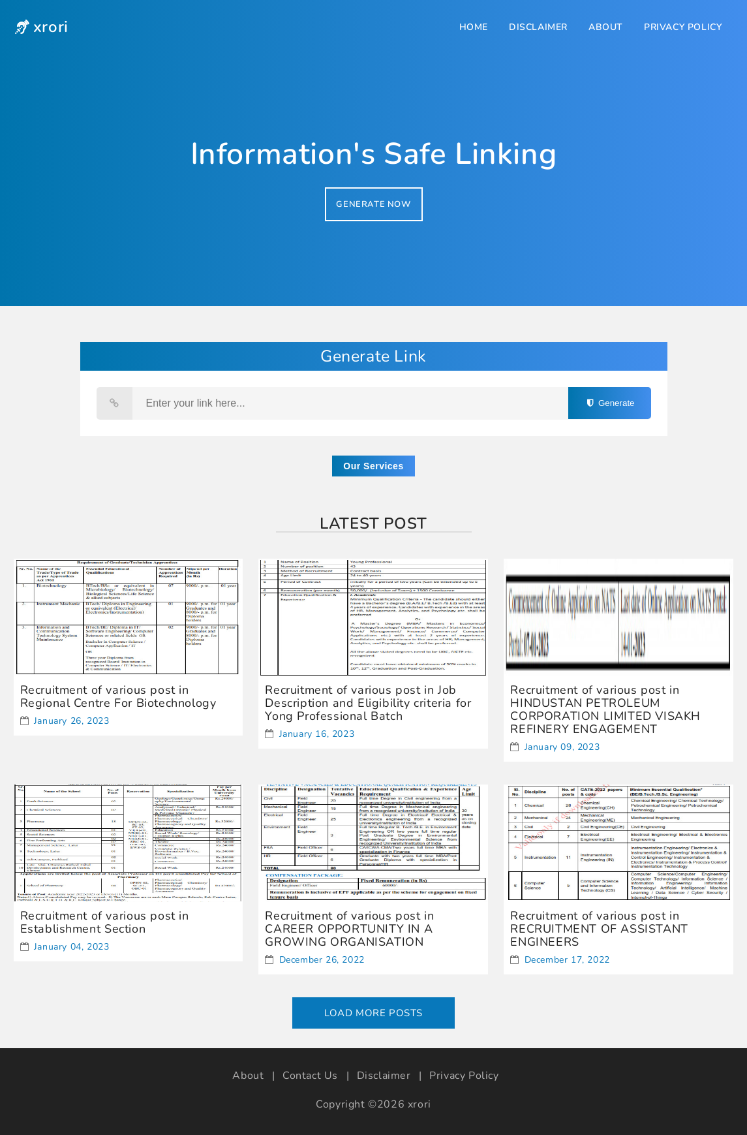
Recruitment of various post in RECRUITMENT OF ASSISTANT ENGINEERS (599, 929)
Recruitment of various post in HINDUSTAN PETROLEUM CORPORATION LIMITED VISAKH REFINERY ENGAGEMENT (605, 709)
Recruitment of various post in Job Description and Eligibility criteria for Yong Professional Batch (368, 703)
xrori (419, 1104)
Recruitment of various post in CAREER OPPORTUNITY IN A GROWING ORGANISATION (349, 929)
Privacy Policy (683, 27)
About (605, 27)
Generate (609, 403)
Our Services (373, 466)
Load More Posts (373, 1012)
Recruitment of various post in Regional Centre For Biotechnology (118, 696)
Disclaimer (538, 27)
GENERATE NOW (373, 204)
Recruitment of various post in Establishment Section (104, 922)
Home (473, 27)
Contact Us (310, 1075)
